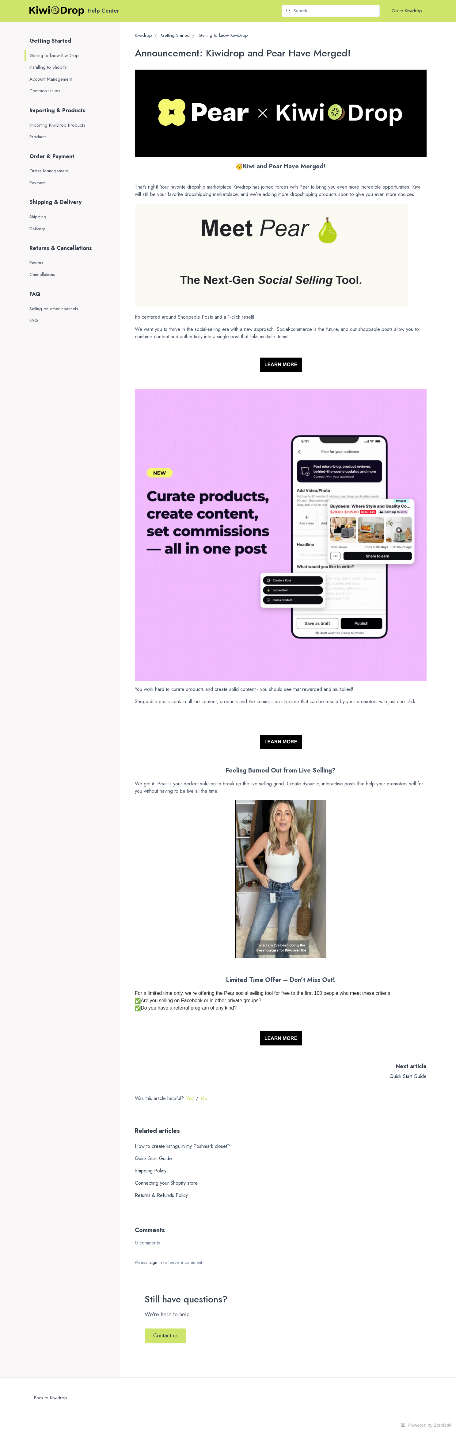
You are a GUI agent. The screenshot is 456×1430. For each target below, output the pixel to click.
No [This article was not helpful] (204, 1098)
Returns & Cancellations (60, 248)
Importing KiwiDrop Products (57, 125)
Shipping (37, 216)
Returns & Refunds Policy (161, 1195)
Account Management (50, 79)
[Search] (331, 11)
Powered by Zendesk (429, 1425)
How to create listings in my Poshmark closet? (182, 1146)
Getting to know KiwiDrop (223, 35)
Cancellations (42, 274)
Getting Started (175, 35)
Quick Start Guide (408, 1076)
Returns (36, 262)
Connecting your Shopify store (166, 1183)
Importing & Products (57, 110)
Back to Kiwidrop (50, 1397)
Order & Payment (51, 156)
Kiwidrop (143, 35)
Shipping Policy (150, 1170)
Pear (304, 186)
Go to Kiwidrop (407, 10)
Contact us (165, 1336)
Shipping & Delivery (55, 202)
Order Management (48, 170)
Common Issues (44, 90)
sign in (155, 1262)
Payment (37, 182)
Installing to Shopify (48, 67)
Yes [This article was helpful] (189, 1098)
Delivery (37, 228)
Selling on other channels (53, 308)
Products (38, 136)
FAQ (34, 294)
